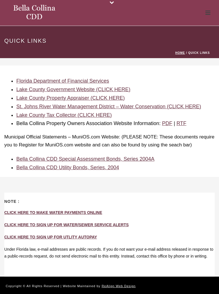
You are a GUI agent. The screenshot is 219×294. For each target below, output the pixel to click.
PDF (167, 123)
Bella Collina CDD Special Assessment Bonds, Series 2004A (85, 159)
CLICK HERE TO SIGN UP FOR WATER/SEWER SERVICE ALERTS (66, 224)
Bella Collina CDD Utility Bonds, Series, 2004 (67, 167)
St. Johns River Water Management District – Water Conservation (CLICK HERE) (108, 106)
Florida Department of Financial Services (62, 81)
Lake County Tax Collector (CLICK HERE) (64, 115)
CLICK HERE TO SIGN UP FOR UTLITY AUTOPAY (50, 237)
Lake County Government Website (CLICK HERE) (73, 89)
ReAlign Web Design (118, 286)
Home (180, 52)
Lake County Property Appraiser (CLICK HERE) (70, 98)
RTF (181, 123)
